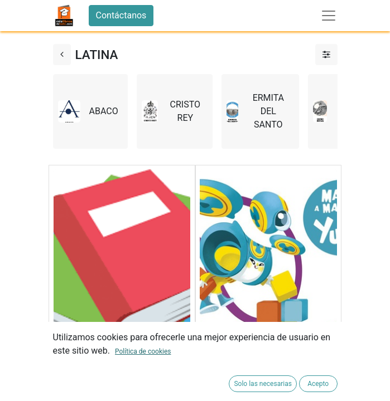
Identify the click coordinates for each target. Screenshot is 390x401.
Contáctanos (121, 15)
